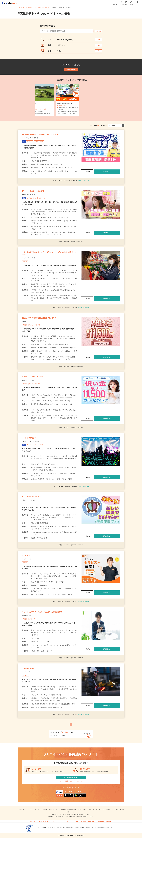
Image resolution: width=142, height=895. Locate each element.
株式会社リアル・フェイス (32, 410)
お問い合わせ (92, 877)
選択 (100, 40)
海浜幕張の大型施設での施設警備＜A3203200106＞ (49, 145)
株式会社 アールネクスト (32, 278)
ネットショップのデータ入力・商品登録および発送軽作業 (48, 656)
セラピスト (28, 594)
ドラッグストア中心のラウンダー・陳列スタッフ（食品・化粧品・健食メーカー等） (48, 272)
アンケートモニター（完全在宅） (40, 205)
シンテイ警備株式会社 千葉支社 (34, 150)
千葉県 (35, 7)
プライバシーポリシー (65, 877)
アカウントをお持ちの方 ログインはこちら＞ (71, 835)
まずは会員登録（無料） (71, 830)
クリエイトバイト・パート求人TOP (25, 7)
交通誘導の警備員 (31, 718)
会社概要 (83, 877)
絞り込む (100, 31)
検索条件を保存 (71, 76)
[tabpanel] (71, 108)
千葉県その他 (40, 7)
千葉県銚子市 (48, 7)
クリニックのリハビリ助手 (36, 532)
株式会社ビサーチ (28, 347)
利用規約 (32, 877)
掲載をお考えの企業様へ (105, 877)
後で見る (87, 184)
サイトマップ (52, 877)
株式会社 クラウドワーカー (32, 210)
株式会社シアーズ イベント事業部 (34, 474)
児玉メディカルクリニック (32, 537)
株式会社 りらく (28, 599)
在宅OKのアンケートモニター (38, 405)
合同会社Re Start (28, 663)
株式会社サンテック (29, 723)
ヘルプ (76, 877)
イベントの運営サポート (35, 470)
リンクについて (41, 877)
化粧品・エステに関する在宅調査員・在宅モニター (49, 343)
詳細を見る (106, 184)
